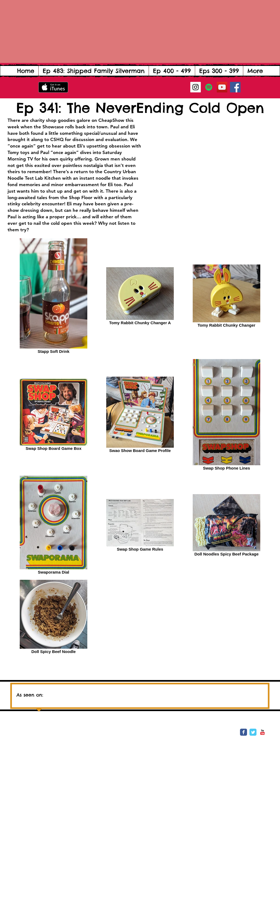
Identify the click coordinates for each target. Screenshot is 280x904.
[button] (172, 71)
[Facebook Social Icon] (235, 87)
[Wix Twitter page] (252, 732)
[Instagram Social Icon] (195, 87)
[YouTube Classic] (262, 732)
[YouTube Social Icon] (222, 87)
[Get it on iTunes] (53, 87)
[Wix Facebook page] (243, 732)
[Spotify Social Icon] (209, 87)
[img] (100, 692)
